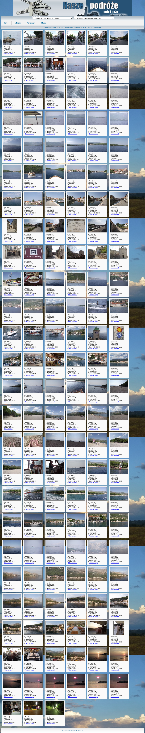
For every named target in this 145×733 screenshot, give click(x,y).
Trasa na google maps (94, 27)
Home (6, 23)
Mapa (43, 23)
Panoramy (31, 23)
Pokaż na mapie (8, 53)
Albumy (18, 23)
